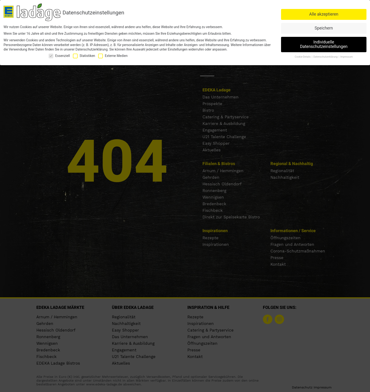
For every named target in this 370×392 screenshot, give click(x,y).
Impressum (346, 56)
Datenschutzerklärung (92, 49)
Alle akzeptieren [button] (323, 14)
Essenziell (59, 56)
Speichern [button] (324, 28)
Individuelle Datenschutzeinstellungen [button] (323, 44)
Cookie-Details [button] (303, 56)
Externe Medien (112, 56)
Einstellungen (178, 49)
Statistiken (84, 56)
